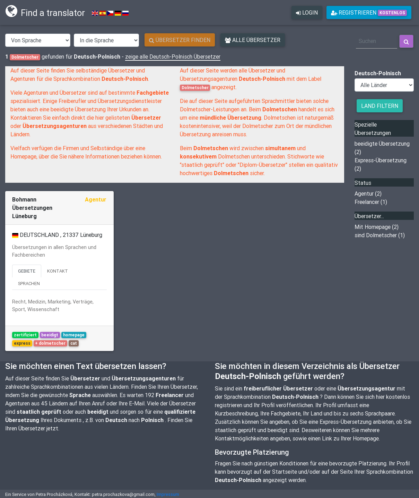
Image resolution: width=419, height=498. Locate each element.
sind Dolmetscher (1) (380, 235)
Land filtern (379, 105)
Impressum (168, 494)
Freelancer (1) (371, 201)
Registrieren (369, 13)
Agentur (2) (368, 193)
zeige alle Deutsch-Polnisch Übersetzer (172, 56)
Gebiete (26, 271)
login (307, 13)
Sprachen (29, 283)
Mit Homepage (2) (377, 226)
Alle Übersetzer (252, 39)
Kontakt (57, 271)
